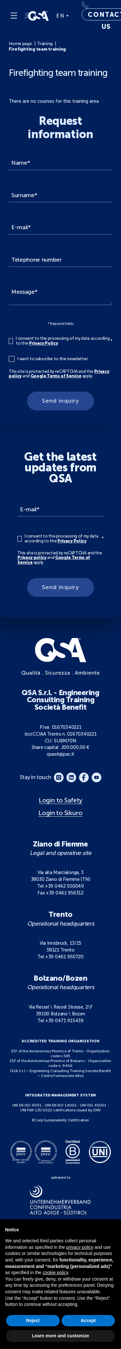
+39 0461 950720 (64, 957)
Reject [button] (33, 1320)
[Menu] (14, 16)
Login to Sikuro (60, 813)
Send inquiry (60, 400)
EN (62, 16)
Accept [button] (88, 1320)
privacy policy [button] (79, 1247)
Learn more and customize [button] (60, 1335)
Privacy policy (31, 557)
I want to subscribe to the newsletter (52, 358)
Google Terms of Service (56, 375)
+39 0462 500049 (64, 886)
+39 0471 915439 (64, 1021)
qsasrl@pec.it (60, 754)
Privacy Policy (43, 343)
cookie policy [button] (55, 1272)
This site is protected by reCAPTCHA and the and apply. (59, 374)
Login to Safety (60, 800)
